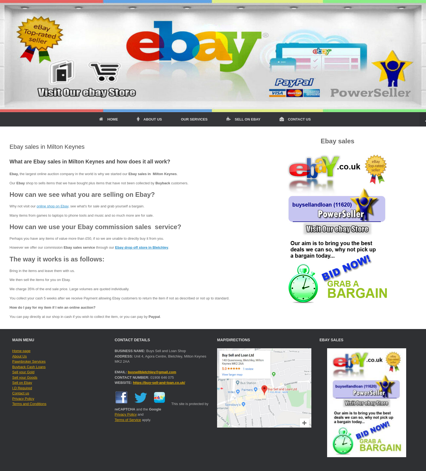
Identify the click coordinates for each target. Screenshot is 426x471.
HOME (108, 119)
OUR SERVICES (194, 119)
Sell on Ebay (22, 383)
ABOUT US (149, 119)
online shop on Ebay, (53, 206)
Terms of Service (128, 420)
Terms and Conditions (29, 404)
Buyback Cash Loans (29, 367)
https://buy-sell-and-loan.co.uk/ (159, 383)
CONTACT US (295, 119)
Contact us (20, 393)
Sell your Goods (24, 377)
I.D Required (22, 388)
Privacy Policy (23, 399)
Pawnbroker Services (29, 361)
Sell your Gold (23, 372)
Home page (21, 351)
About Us (19, 356)
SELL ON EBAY (244, 119)
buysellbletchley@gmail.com (152, 372)
